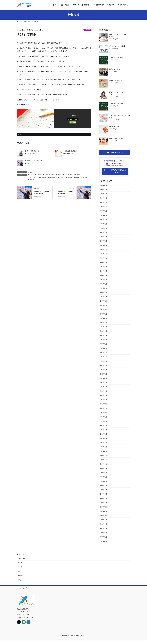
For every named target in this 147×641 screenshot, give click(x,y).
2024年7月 (103, 271)
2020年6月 (103, 481)
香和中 (32, 179)
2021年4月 (103, 438)
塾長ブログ (21, 563)
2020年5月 (103, 485)
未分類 (20, 580)
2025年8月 (103, 215)
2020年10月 (104, 464)
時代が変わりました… (116, 81)
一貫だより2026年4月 (116, 104)
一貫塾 (46, 174)
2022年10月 (104, 361)
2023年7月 (103, 322)
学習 (19, 571)
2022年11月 (104, 357)
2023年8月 (103, 318)
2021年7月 (103, 425)
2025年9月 (103, 211)
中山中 (53, 174)
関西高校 (84, 177)
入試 (65, 174)
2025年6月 (103, 224)
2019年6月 (103, 533)
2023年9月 (103, 314)
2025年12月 (104, 202)
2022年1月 (103, 400)
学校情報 (20, 567)
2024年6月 (103, 275)
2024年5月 (103, 280)
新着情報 (87, 30)
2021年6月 (103, 430)
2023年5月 (103, 331)
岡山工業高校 (53, 177)
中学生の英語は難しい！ (71, 151)
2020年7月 (103, 477)
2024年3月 (103, 288)
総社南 (77, 177)
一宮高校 (39, 174)
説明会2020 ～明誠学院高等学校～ (41, 192)
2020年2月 (103, 498)
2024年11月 (104, 254)
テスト (32, 174)
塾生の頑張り (22, 558)
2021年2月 (103, 447)
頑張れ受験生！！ (115, 127)
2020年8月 (103, 473)
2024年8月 (103, 267)
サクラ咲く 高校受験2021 (33, 161)
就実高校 (77, 174)
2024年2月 (103, 292)
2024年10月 (104, 258)
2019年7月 (103, 528)
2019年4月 (103, 541)
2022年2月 (103, 395)
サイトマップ (22, 588)
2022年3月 (103, 391)
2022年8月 (103, 370)
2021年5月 (103, 434)
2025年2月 (103, 241)
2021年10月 (104, 413)
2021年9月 (103, 417)
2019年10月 (104, 515)
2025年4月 (103, 232)
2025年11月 (104, 207)
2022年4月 (103, 387)
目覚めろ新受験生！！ (32, 151)
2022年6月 (103, 378)
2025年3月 (103, 237)
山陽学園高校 (33, 177)
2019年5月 (103, 537)
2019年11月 (104, 511)
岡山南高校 (43, 177)
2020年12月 (104, 455)
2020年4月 (103, 490)
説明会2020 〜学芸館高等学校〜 (65, 192)
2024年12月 (104, 249)
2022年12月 (104, 352)
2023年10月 (104, 309)
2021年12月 (104, 404)
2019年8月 (103, 524)
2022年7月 (103, 374)
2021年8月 (103, 421)
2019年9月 (103, 520)
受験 (71, 174)
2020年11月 (104, 460)
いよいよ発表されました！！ (118, 138)
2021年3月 (103, 442)
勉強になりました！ (115, 69)
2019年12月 (104, 507)
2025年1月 (103, 245)
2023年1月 (103, 348)
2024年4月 (103, 284)
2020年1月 (103, 503)
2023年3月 (103, 340)
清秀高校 (70, 177)
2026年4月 (103, 185)
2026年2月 (103, 194)
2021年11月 (104, 408)
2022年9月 (103, 365)
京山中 (59, 174)
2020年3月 (103, 494)
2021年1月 (103, 451)
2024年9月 (103, 262)
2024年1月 (103, 297)
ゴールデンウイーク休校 (117, 46)
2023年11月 (104, 305)
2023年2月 (103, 344)
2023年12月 (104, 301)
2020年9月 (103, 468)
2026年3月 (103, 189)
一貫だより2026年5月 (116, 58)
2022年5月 (103, 382)
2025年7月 (103, 219)
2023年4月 (103, 335)
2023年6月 (103, 327)
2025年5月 (103, 228)
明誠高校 (62, 177)
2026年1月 (103, 198)
